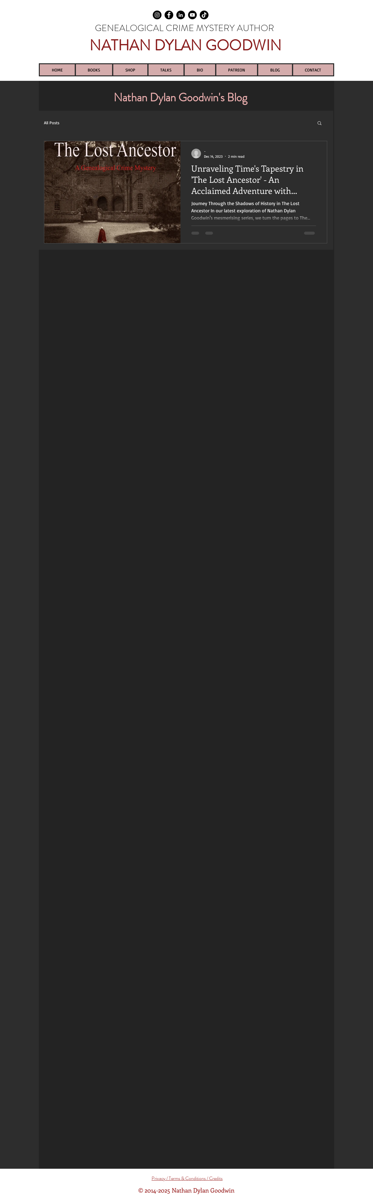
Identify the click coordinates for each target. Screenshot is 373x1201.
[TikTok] (204, 15)
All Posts (51, 122)
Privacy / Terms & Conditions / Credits (187, 1178)
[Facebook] (169, 15)
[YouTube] (192, 15)
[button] (319, 123)
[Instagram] (157, 15)
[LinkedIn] (180, 15)
